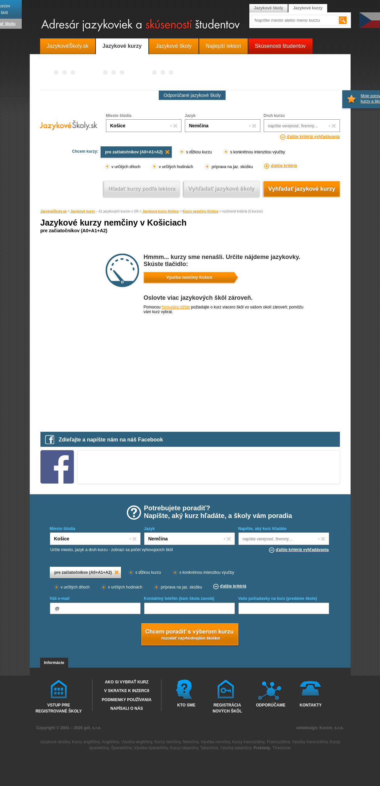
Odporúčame (270, 705)
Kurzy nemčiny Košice (200, 211)
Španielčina (121, 748)
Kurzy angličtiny (86, 742)
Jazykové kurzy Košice (160, 211)
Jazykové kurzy (83, 211)
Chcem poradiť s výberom (189, 635)
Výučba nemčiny (215, 742)
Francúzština (278, 742)
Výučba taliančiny (235, 748)
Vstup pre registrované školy (58, 708)
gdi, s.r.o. (93, 728)
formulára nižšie (176, 307)
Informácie (54, 662)
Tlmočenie (281, 748)
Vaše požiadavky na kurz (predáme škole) (277, 598)
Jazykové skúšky (55, 742)
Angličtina (110, 742)
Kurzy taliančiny (184, 748)
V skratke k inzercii (126, 690)
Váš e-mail (60, 598)
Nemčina (191, 742)
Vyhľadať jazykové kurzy (302, 189)
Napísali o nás (126, 708)
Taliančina (209, 748)
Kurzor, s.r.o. (332, 728)
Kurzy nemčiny (167, 742)
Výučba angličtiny (136, 742)
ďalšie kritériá (284, 165)
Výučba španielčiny (151, 748)
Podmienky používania (127, 699)
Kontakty (311, 705)
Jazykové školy (268, 8)
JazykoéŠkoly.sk (53, 211)
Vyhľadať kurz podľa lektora (142, 189)
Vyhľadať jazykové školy (222, 189)
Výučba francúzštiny (310, 742)
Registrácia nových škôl (227, 708)
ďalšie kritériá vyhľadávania (313, 136)
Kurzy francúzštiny (248, 742)
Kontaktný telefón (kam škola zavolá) (179, 598)
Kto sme (186, 705)
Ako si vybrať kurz (127, 682)
